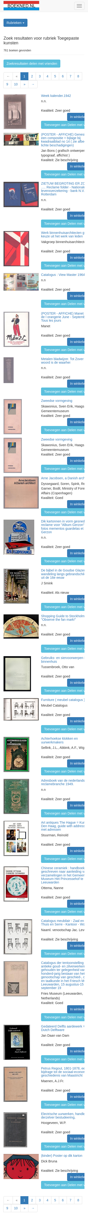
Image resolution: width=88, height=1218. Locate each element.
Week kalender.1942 (56, 96)
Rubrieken (15, 23)
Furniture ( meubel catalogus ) (63, 700)
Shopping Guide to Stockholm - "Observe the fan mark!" (64, 617)
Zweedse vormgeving (56, 401)
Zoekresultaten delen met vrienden (32, 63)
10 (16, 84)
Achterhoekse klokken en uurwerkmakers (59, 740)
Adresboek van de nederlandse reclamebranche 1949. (64, 782)
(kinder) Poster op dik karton (61, 1155)
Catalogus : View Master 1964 (63, 275)
